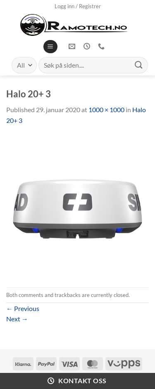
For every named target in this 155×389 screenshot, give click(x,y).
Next (17, 319)
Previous (22, 308)
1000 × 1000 (106, 109)
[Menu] (50, 47)
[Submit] (139, 65)
